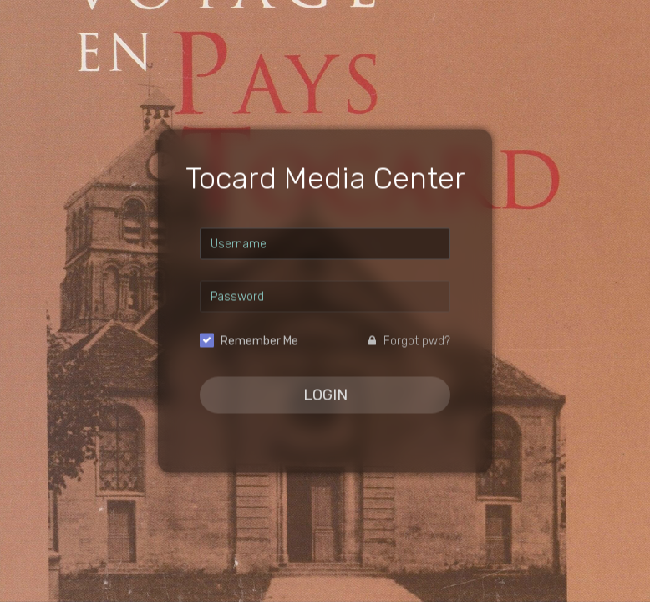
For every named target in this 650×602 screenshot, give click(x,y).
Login (325, 395)
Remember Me (259, 341)
